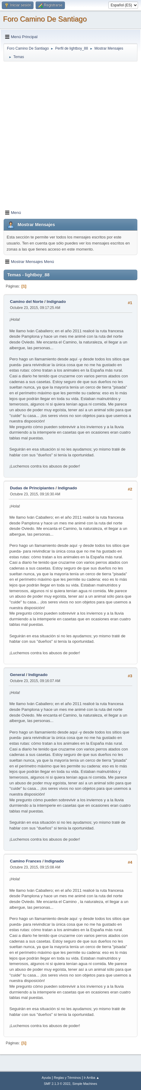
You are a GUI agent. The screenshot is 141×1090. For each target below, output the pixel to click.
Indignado (56, 301)
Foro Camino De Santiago (45, 19)
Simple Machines (84, 1083)
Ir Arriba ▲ (91, 1077)
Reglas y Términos (67, 1077)
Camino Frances (25, 861)
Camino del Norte (26, 301)
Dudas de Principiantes (32, 488)
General (17, 674)
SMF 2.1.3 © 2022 (57, 1083)
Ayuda (46, 1077)
